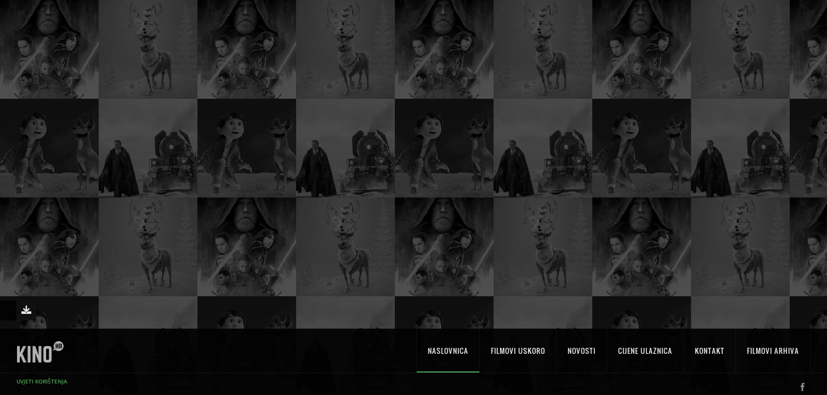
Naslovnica (448, 357)
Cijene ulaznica (645, 357)
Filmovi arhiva (773, 357)
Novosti (582, 357)
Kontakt (709, 357)
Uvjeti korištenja (41, 388)
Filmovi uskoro (518, 357)
